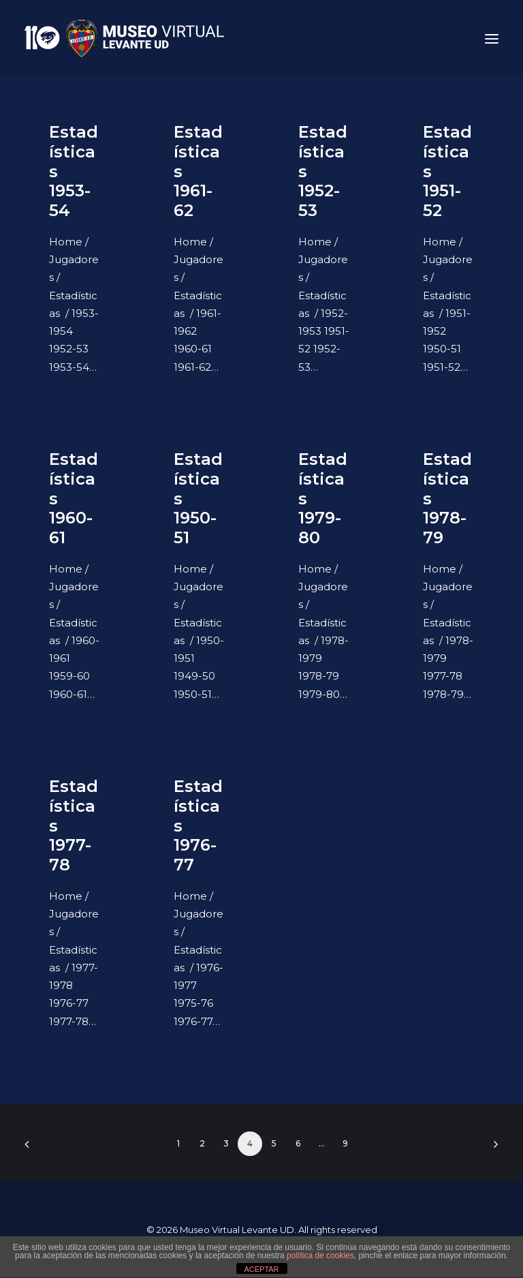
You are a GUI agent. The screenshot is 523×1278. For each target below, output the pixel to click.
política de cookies (320, 1255)
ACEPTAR (261, 1269)
